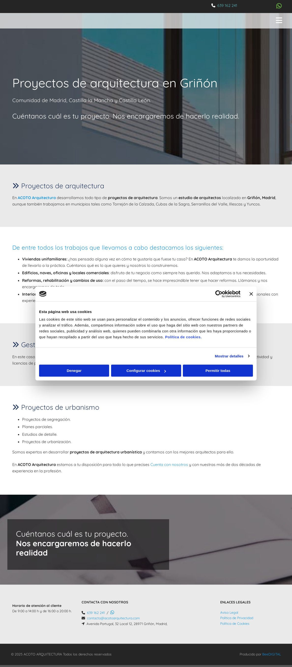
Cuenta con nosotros (169, 464)
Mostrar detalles (229, 356)
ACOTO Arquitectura (37, 197)
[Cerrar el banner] (251, 294)
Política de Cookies (234, 623)
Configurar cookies (146, 370)
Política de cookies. (183, 337)
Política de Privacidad (236, 618)
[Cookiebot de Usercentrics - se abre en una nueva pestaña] (218, 294)
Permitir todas (217, 370)
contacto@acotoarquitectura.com (113, 618)
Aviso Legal (229, 612)
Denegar (74, 370)
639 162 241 (227, 5)
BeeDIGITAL (271, 654)
